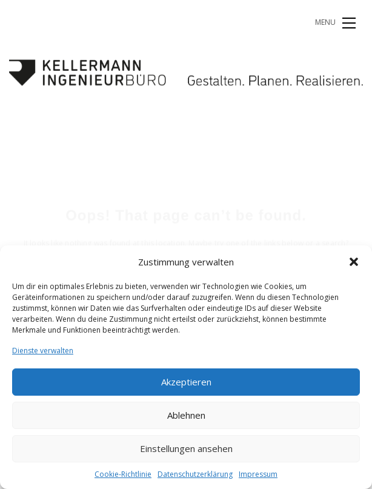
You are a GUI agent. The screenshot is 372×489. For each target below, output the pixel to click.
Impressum (258, 474)
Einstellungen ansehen (186, 448)
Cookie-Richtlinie (123, 474)
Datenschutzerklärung (195, 474)
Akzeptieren (186, 382)
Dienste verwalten (42, 350)
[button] (354, 262)
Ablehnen (186, 415)
